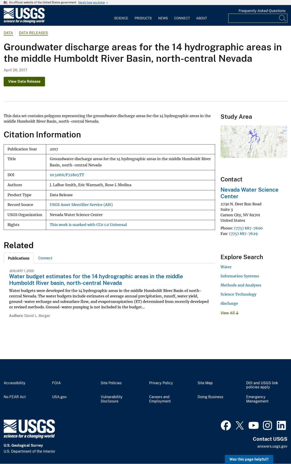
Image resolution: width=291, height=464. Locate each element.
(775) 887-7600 (248, 228)
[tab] (19, 258)
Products (143, 18)
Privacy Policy (161, 383)
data (8, 33)
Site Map (205, 383)
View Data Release (24, 81)
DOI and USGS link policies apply (262, 385)
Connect (182, 18)
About (201, 18)
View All (229, 313)
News (163, 18)
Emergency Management (257, 399)
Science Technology (238, 294)
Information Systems (240, 276)
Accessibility (14, 383)
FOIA (56, 383)
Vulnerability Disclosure (112, 399)
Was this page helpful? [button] (249, 459)
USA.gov (59, 397)
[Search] (282, 18)
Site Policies (111, 383)
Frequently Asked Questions (262, 11)
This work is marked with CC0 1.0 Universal (88, 225)
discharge (229, 303)
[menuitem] (121, 15)
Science (121, 18)
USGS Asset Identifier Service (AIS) (81, 205)
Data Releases (33, 33)
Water (226, 267)
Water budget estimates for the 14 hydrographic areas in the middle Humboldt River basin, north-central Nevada (96, 279)
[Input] (257, 18)
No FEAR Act (15, 397)
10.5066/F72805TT (67, 175)
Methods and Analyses (241, 285)
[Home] (24, 22)
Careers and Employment (160, 399)
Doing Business (210, 397)
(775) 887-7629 (243, 233)
